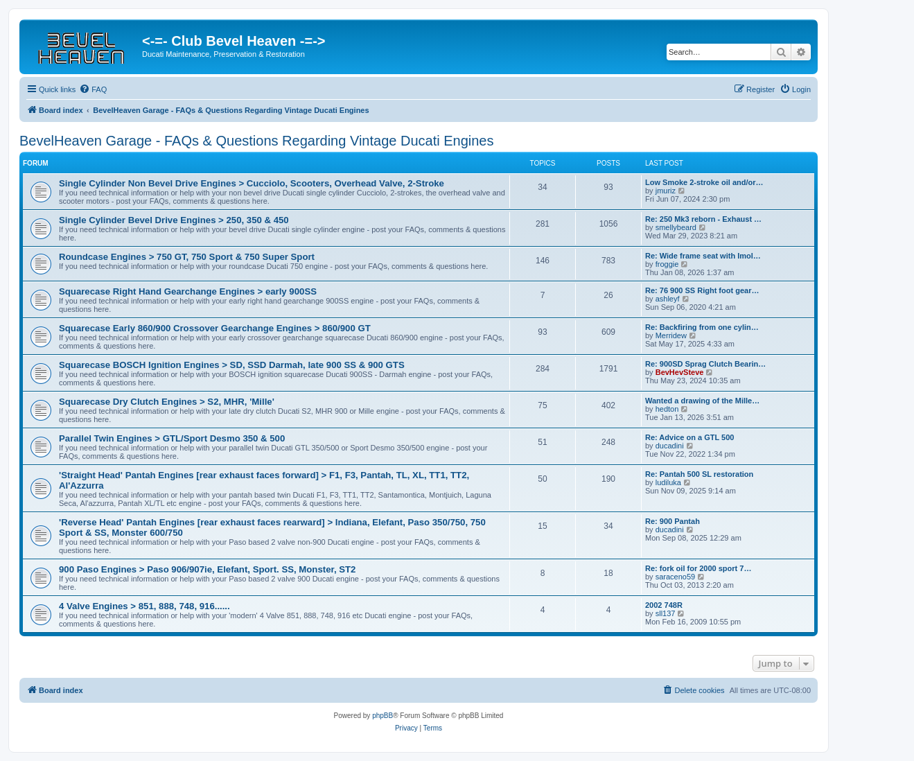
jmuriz (666, 190)
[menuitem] (93, 89)
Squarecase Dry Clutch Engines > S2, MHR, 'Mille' (166, 401)
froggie (667, 264)
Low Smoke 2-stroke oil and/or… (704, 182)
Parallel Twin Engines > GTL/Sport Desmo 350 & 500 (172, 438)
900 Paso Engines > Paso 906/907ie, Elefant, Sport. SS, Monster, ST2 (207, 569)
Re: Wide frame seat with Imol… (703, 256)
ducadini (670, 445)
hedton (667, 409)
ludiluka (668, 482)
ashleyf (668, 299)
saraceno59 (676, 576)
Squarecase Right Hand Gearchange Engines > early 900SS (188, 291)
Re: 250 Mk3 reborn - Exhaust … (703, 219)
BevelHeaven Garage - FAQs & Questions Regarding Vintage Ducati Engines (256, 140)
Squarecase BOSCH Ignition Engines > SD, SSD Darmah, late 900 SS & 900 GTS (232, 365)
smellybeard (676, 227)
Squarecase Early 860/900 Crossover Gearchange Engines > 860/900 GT (215, 328)
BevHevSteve (680, 372)
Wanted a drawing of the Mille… (702, 400)
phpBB (382, 715)
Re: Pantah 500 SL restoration (699, 474)
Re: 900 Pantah (672, 521)
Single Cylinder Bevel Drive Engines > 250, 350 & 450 (174, 220)
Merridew (671, 335)
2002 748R (664, 605)
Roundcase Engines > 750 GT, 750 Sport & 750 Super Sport (187, 257)
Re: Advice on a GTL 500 (689, 437)
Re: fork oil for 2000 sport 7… (698, 568)
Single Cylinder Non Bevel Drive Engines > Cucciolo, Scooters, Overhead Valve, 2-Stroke (251, 183)
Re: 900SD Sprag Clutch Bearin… (705, 364)
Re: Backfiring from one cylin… (702, 327)
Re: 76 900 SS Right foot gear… (702, 290)
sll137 (666, 613)
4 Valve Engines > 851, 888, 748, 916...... (144, 606)
